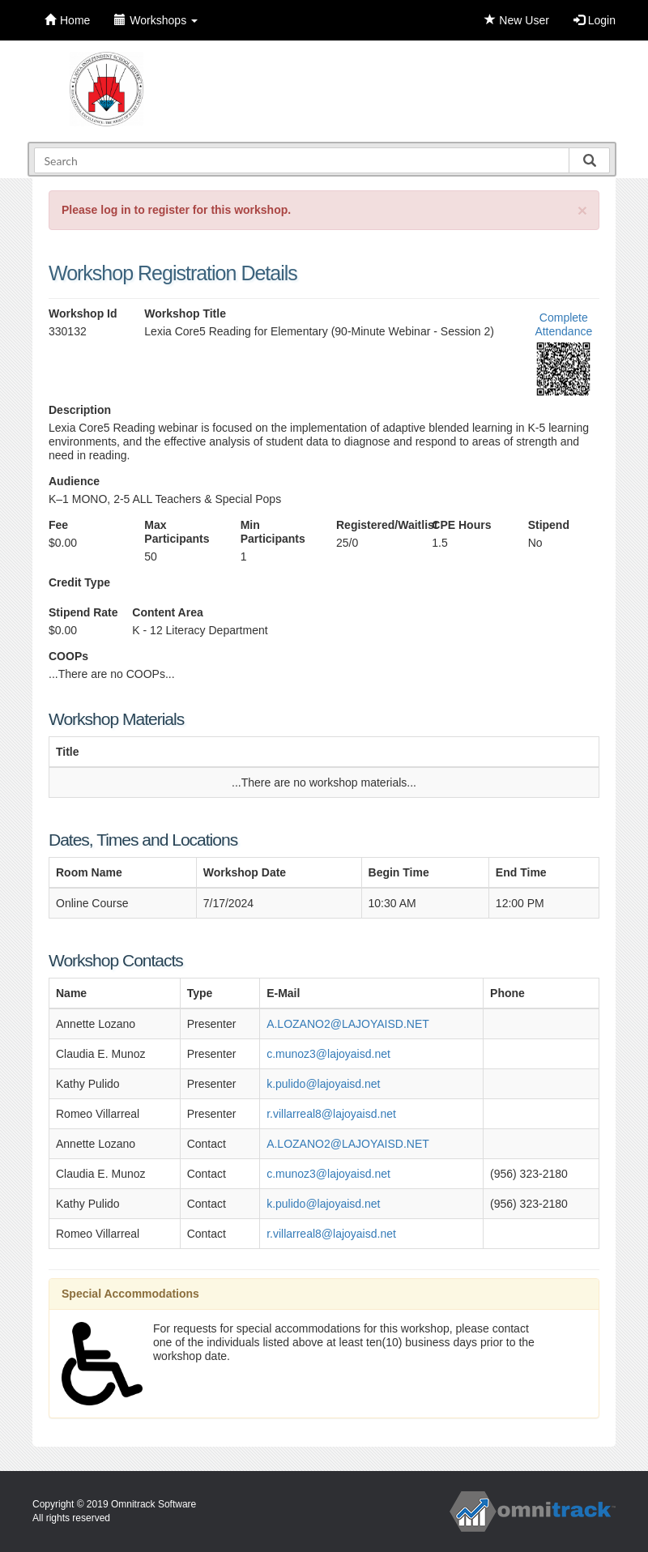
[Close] (582, 210)
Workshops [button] (156, 20)
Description (80, 409)
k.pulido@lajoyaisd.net (323, 1083)
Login (594, 20)
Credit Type (79, 582)
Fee (58, 524)
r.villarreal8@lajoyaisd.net (331, 1113)
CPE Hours (461, 524)
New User (516, 20)
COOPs (68, 656)
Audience (74, 481)
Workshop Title (185, 313)
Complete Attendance (563, 324)
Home (67, 20)
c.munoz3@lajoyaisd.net (328, 1053)
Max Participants (176, 531)
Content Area (167, 612)
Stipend (548, 524)
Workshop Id (83, 313)
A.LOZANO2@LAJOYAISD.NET (347, 1023)
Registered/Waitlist (371, 524)
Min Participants (273, 531)
